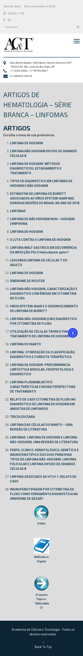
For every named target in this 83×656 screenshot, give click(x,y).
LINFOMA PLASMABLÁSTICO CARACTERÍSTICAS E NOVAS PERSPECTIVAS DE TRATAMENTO (42, 386)
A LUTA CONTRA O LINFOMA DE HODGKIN (40, 239)
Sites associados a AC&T (40, 6)
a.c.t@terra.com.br (21, 75)
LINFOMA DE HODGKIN (26, 143)
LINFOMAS (18, 211)
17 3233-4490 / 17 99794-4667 (29, 70)
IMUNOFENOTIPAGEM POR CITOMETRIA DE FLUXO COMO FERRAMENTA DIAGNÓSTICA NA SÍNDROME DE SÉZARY (44, 494)
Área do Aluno (12, 6)
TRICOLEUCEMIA (22, 417)
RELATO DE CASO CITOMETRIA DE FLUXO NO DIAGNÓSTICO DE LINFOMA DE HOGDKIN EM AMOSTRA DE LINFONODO (43, 404)
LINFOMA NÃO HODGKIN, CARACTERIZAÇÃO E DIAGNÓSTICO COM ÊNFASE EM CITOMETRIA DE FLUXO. (43, 293)
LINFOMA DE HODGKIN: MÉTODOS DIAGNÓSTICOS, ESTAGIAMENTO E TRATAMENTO (35, 168)
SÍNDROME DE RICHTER (27, 281)
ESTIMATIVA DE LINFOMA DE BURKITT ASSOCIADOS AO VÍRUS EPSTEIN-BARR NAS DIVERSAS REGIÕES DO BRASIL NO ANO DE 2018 (44, 198)
